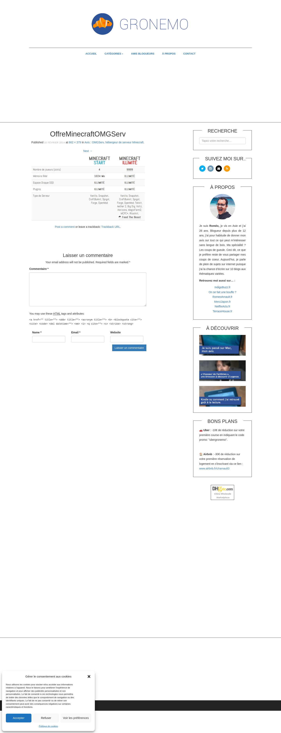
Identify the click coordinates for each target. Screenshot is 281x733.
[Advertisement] (140, 91)
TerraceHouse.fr (222, 311)
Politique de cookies (48, 726)
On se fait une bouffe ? (222, 292)
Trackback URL (110, 226)
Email (75, 332)
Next (87, 151)
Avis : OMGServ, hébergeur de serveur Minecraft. (114, 142)
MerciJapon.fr (222, 301)
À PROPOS (169, 53)
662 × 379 (75, 142)
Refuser (46, 718)
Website (115, 332)
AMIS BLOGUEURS (142, 53)
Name (36, 332)
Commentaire (39, 268)
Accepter (18, 718)
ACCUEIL (91, 53)
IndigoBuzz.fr (222, 287)
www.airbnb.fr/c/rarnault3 (214, 468)
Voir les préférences (76, 718)
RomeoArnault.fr (222, 296)
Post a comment (65, 226)
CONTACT (189, 53)
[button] (89, 676)
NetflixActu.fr (222, 306)
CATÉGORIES (113, 53)
